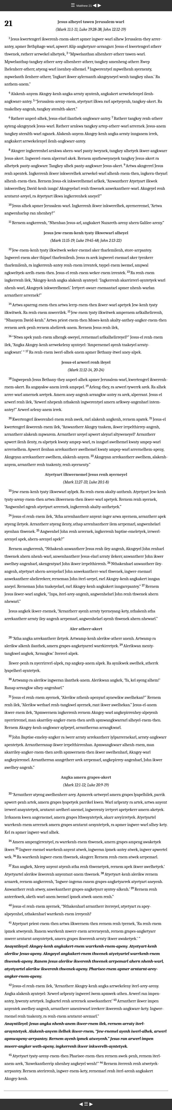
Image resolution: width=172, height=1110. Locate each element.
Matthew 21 (84, 5)
